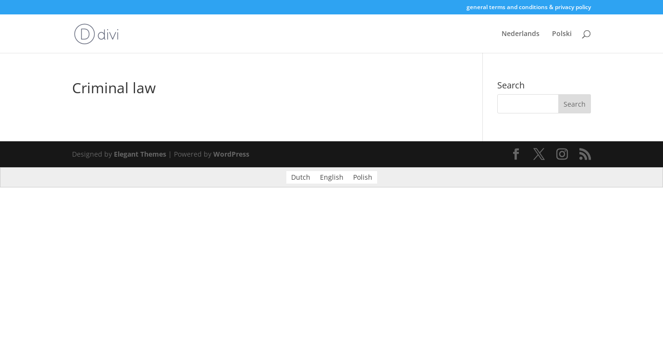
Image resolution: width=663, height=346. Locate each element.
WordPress (231, 154)
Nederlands (521, 34)
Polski (562, 34)
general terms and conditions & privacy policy (529, 7)
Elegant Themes (140, 154)
